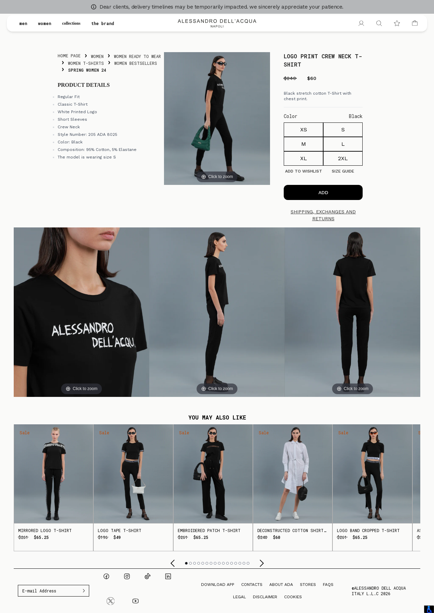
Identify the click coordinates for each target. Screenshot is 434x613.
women (44, 23)
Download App (217, 584)
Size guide (343, 171)
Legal (239, 596)
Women (97, 56)
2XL (343, 158)
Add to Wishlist (303, 171)
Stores (308, 584)
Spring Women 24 (87, 70)
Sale (25, 432)
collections (74, 23)
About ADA (281, 584)
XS (303, 129)
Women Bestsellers (135, 63)
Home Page (69, 55)
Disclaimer (265, 596)
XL (303, 158)
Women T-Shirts (86, 63)
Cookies (293, 596)
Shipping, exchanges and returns (323, 215)
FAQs (328, 584)
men (23, 23)
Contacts (251, 584)
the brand (108, 23)
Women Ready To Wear (137, 56)
